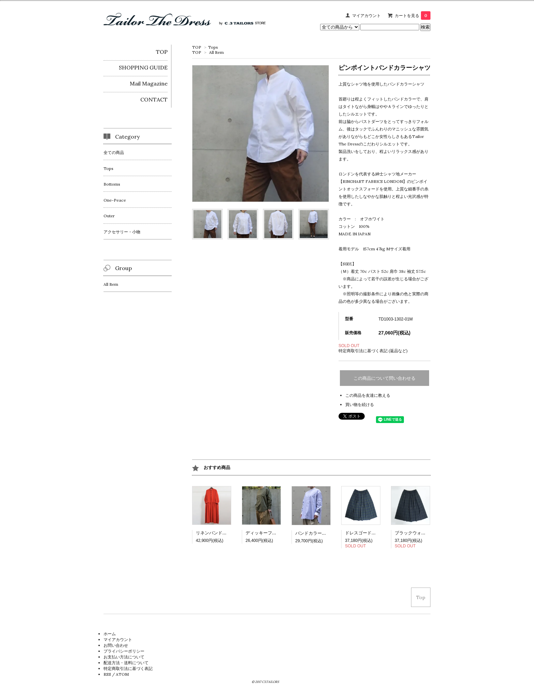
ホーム (110, 633)
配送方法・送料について (126, 662)
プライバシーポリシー (124, 651)
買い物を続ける (359, 404)
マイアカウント (366, 15)
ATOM (122, 674)
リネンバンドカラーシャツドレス (229, 533)
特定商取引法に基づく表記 (128, 668)
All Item (216, 52)
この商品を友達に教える (367, 395)
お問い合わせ (116, 645)
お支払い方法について (124, 656)
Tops (213, 47)
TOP (196, 47)
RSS (107, 674)
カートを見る (412, 15)
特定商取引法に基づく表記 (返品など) (373, 350)
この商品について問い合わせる (384, 378)
